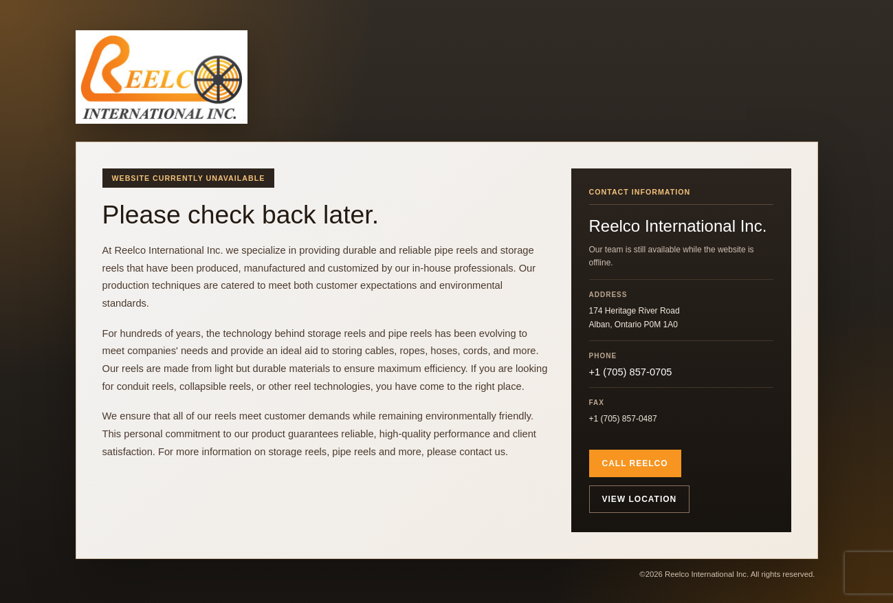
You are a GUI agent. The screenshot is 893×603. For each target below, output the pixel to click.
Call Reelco (635, 463)
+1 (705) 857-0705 (630, 371)
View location (639, 499)
